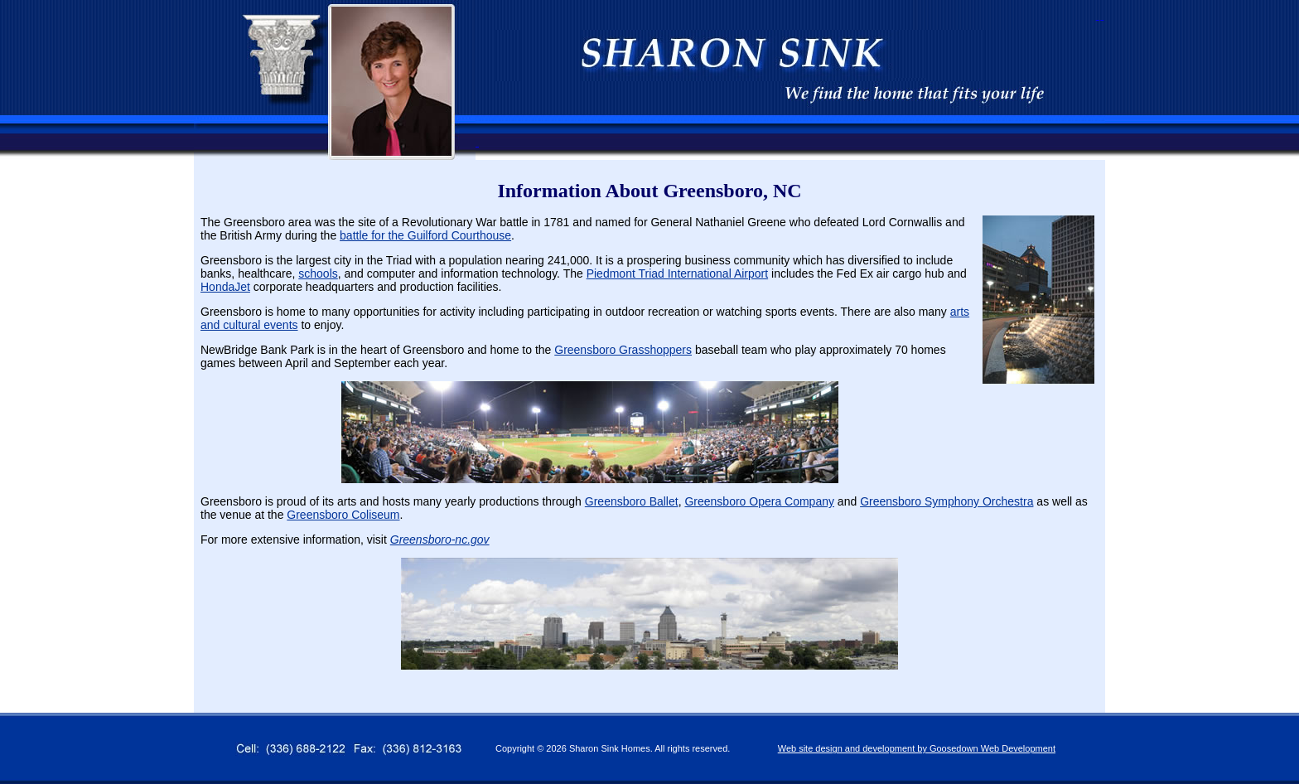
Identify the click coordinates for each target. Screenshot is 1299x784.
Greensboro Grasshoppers (623, 349)
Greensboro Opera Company (759, 501)
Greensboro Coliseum (343, 514)
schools (317, 273)
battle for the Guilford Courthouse (425, 235)
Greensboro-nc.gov (440, 539)
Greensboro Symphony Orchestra (946, 501)
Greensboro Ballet (631, 501)
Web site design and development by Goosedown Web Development (916, 748)
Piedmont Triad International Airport (677, 273)
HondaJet (225, 286)
